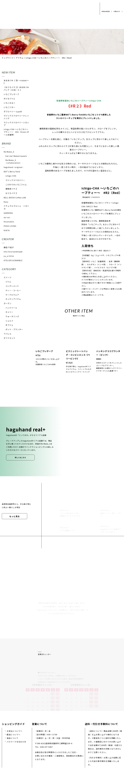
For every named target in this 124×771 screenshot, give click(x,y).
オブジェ (9, 325)
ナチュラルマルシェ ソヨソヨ (16, 207)
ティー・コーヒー (13, 290)
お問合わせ (116, 11)
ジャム (8, 281)
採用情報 (58, 752)
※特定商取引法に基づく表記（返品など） (96, 250)
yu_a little (9, 256)
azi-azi (7, 217)
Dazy (6, 201)
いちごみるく (9, 103)
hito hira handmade (13, 251)
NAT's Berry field (12, 171)
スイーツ (7, 277)
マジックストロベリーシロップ (16, 123)
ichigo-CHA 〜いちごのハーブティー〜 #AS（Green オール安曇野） (16, 132)
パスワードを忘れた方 (16, 716)
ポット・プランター (14, 329)
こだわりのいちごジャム (16, 184)
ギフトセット (9, 338)
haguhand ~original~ (13, 167)
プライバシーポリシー (25, 752)
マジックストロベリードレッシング (16, 117)
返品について (12, 712)
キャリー (9, 312)
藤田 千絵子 (9, 247)
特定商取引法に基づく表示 (96, 752)
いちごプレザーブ (11, 94)
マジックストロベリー (15, 180)
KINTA (7, 230)
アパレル (7, 333)
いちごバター (9, 107)
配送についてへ (13, 709)
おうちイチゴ (11, 193)
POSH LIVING (10, 226)
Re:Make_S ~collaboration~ (13, 161)
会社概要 (45, 752)
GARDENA (8, 213)
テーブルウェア (12, 294)
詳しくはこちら (20, 457)
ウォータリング (12, 316)
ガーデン (7, 303)
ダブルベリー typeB (13, 111)
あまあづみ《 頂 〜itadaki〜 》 (16, 81)
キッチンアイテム (13, 299)
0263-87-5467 (46, 721)
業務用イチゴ (11, 188)
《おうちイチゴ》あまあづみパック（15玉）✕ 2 (16, 88)
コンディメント (12, 286)
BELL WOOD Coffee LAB (15, 197)
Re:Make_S (9, 151)
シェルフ (9, 320)
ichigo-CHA (10, 175)
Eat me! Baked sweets (16, 156)
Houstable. (9, 221)
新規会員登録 (104, 11)
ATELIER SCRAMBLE (13, 260)
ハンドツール (11, 307)
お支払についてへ (14, 705)
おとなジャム (9, 98)
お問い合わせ (73, 752)
